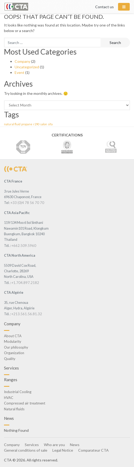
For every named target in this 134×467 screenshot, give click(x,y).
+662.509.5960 (23, 245)
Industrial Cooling (17, 392)
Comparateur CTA (93, 450)
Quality (9, 359)
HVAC (8, 397)
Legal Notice (62, 450)
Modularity (12, 341)
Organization (14, 353)
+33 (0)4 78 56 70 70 (27, 203)
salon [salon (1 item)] (43, 124)
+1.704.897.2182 (25, 283)
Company (22, 61)
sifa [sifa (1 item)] (50, 124)
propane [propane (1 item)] (26, 124)
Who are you (54, 444)
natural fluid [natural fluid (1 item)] (12, 124)
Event (19, 72)
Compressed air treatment (24, 403)
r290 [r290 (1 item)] (36, 124)
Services (32, 444)
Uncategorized (27, 67)
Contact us (104, 7)
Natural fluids (14, 409)
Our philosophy (16, 347)
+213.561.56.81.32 (26, 314)
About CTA (13, 336)
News (74, 444)
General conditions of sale (25, 450)
